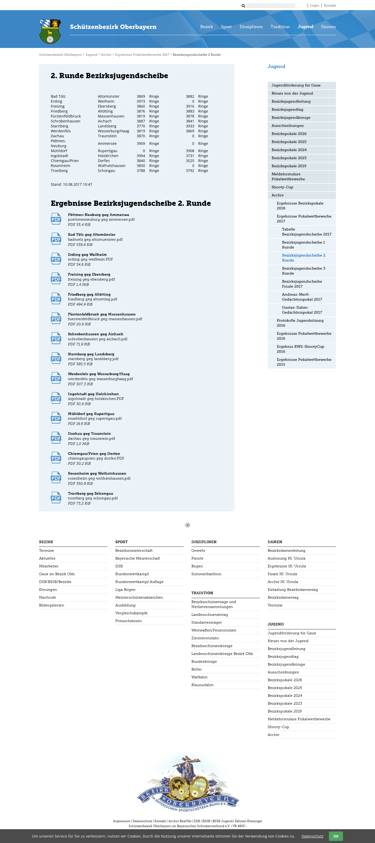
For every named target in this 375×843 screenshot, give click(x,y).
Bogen (197, 566)
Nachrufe (47, 597)
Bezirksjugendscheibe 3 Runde (303, 271)
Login (314, 5)
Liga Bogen (125, 589)
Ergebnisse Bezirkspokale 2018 (300, 206)
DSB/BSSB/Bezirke (55, 582)
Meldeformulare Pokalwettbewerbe (288, 176)
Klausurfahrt (202, 685)
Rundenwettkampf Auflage (139, 582)
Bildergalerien (51, 605)
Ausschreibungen (288, 126)
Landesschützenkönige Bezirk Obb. (222, 654)
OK (336, 836)
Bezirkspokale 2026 (289, 134)
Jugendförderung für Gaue (296, 85)
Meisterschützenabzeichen (139, 597)
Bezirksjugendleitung (291, 101)
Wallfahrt (199, 677)
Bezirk (206, 27)
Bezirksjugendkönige (291, 118)
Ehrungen (48, 589)
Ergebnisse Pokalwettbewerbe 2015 (304, 362)
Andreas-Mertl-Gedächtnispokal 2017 (302, 297)
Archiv (106, 55)
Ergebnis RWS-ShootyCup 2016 (300, 349)
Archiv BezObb (179, 821)
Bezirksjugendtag (287, 109)
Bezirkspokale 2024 (289, 150)
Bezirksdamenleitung (286, 550)
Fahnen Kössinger (248, 821)
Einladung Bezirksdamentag (293, 589)
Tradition (280, 27)
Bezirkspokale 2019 (289, 166)
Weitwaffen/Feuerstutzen (213, 630)
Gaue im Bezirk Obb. (57, 574)
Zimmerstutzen (205, 638)
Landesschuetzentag (209, 614)
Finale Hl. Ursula (282, 574)
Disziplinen (251, 27)
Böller (196, 669)
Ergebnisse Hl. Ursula (287, 566)
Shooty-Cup (282, 187)
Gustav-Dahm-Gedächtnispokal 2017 (302, 310)
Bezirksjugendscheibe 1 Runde (303, 245)
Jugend (305, 27)
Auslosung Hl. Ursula (286, 558)
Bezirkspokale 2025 (289, 142)
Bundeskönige (204, 661)
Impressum (121, 821)
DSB (119, 566)
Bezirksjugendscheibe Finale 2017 (302, 284)
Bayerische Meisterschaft (137, 558)
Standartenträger (206, 622)
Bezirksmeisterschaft (134, 550)
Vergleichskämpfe (131, 613)
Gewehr (198, 550)
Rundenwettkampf (132, 574)
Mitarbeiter (49, 566)
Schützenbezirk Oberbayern (113, 26)
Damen (328, 27)
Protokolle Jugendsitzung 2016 (300, 323)
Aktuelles (47, 558)
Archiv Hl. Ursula (283, 582)
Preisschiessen (128, 621)
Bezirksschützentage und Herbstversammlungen (213, 604)
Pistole (197, 558)
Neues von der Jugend (292, 93)
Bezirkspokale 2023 (289, 158)
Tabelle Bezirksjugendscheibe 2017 (307, 232)
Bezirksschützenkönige (212, 646)
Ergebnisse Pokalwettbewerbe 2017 (142, 55)
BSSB (206, 821)
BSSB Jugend (223, 821)
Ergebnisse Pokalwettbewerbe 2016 (304, 336)
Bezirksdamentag (283, 597)
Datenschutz (142, 821)
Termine (46, 550)
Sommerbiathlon (206, 574)
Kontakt (330, 5)
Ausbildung (125, 605)
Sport (226, 27)
